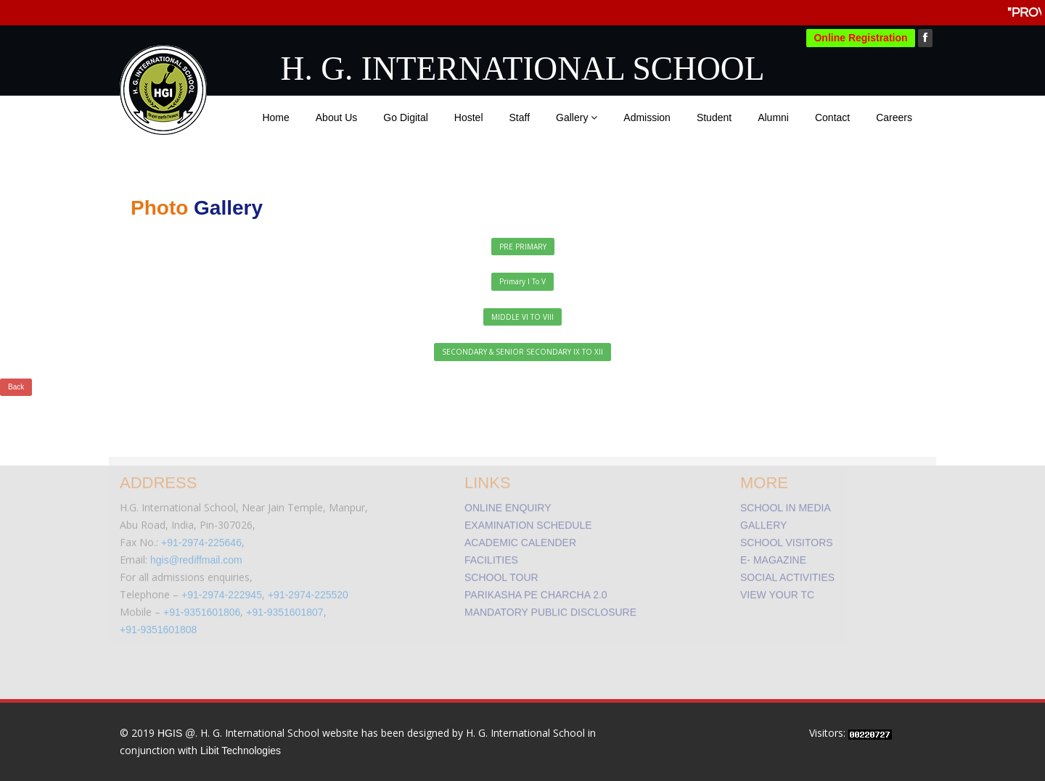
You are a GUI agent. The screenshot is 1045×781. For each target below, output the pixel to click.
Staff (519, 117)
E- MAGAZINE (773, 556)
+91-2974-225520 (308, 591)
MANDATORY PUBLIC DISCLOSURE (550, 608)
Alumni (773, 117)
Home (275, 117)
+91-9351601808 (158, 626)
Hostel (468, 117)
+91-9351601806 (201, 608)
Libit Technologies (240, 750)
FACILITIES (491, 556)
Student (714, 117)
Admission (647, 117)
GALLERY (763, 521)
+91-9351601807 (284, 608)
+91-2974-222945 (221, 591)
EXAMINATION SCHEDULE (528, 521)
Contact (832, 117)
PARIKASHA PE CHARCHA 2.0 (535, 591)
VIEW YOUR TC (777, 591)
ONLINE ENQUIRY (508, 504)
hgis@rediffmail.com (196, 556)
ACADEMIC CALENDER (520, 539)
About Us (337, 117)
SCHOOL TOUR (501, 573)
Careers (894, 117)
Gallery (576, 117)
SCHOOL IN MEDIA (785, 504)
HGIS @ (176, 733)
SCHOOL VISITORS (786, 539)
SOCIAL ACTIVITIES (787, 573)
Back (16, 387)
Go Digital (405, 117)
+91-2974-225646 (201, 539)
